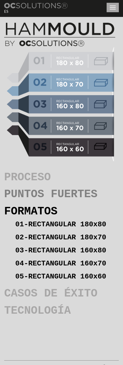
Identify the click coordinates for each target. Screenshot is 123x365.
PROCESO (27, 177)
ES (6, 11)
